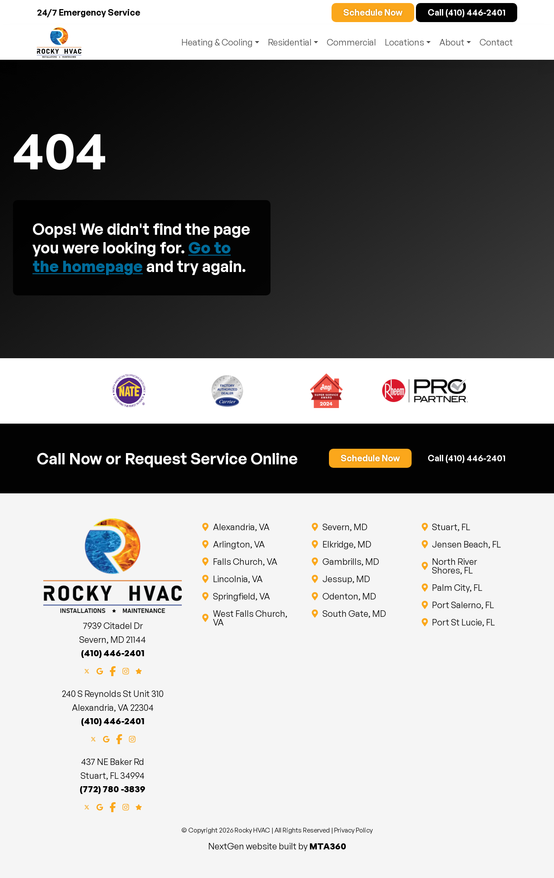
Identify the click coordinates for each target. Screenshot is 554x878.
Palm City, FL (457, 587)
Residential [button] (287, 42)
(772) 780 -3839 (112, 789)
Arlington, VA (238, 544)
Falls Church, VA (244, 561)
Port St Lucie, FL (463, 622)
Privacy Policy (353, 830)
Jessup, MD (345, 578)
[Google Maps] (100, 670)
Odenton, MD (349, 596)
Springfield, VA (240, 596)
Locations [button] (402, 42)
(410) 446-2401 (113, 653)
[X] (87, 670)
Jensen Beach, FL (466, 544)
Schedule (373, 12)
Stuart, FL (451, 527)
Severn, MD (344, 527)
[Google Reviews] (138, 670)
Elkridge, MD (346, 544)
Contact (496, 42)
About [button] (451, 42)
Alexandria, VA (240, 527)
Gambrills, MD (350, 561)
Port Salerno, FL (463, 604)
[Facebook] (113, 670)
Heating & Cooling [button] (213, 42)
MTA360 (327, 846)
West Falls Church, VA (249, 618)
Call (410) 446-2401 (467, 12)
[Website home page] (59, 42)
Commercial (349, 42)
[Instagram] (125, 670)
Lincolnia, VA (237, 578)
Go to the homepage (131, 257)
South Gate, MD (353, 613)
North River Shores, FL (469, 566)
